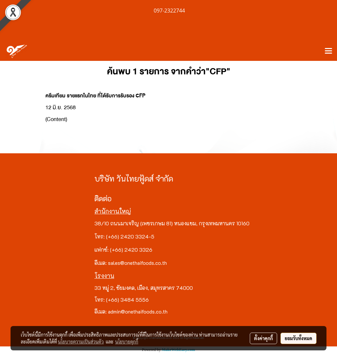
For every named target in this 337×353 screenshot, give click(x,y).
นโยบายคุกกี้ (126, 341)
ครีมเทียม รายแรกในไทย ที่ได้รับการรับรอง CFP (95, 95)
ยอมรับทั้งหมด (298, 338)
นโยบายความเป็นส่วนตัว (81, 341)
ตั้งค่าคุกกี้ (263, 338)
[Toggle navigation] (328, 51)
